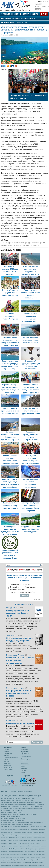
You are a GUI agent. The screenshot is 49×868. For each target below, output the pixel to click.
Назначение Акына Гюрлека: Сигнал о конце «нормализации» (20, 660)
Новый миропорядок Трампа (20, 723)
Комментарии (22, 22)
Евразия (6, 750)
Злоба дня (7, 765)
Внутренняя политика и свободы (23, 592)
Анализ (6, 761)
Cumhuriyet (11, 721)
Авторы (23, 761)
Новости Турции (6, 245)
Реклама (23, 770)
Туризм (44, 14)
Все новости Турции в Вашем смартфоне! (16, 791)
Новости (15, 14)
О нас (23, 766)
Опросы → (37, 599)
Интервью (7, 763)
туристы (36, 245)
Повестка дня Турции (15, 655)
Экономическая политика (20, 584)
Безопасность (28, 18)
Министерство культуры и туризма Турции (29, 243)
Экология (28, 245)
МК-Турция (5, 14)
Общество (35, 14)
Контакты (24, 768)
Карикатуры (24, 753)
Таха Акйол (11, 635)
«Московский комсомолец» (11, 798)
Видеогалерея (8, 769)
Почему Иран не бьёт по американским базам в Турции (18, 613)
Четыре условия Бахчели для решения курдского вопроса (18, 693)
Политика (24, 14)
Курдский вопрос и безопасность (23, 587)
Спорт (6, 759)
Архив (23, 772)
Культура (16, 18)
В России (7, 751)
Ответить (24, 596)
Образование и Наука (11, 757)
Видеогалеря (25, 751)
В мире (6, 755)
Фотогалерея (8, 767)
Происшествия (7, 22)
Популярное (8, 753)
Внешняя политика (17, 590)
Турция (22, 245)
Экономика (6, 18)
